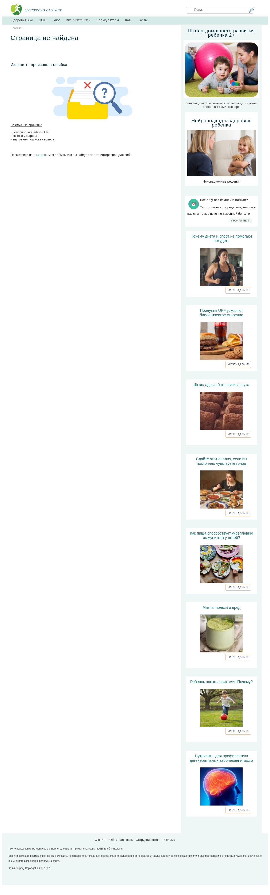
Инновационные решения (221, 151)
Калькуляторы (108, 20)
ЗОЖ (43, 20)
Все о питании (78, 20)
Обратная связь (121, 839)
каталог (41, 155)
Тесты (143, 20)
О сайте (100, 839)
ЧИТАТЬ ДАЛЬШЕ (238, 290)
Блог (56, 20)
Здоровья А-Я (22, 20)
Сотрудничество (147, 839)
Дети (128, 20)
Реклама (168, 839)
